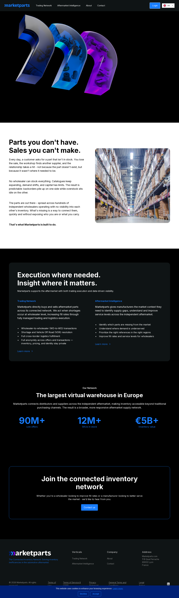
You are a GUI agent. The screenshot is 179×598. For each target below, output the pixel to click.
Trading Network (44, 5)
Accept (96, 594)
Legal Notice (142, 584)
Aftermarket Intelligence (68, 5)
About (89, 5)
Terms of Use (52, 584)
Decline (83, 594)
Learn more (118, 588)
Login (155, 5)
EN (166, 5)
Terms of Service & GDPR (72, 584)
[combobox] (168, 5)
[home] (17, 5)
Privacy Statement (93, 584)
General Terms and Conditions (117, 584)
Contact (101, 5)
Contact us (89, 507)
